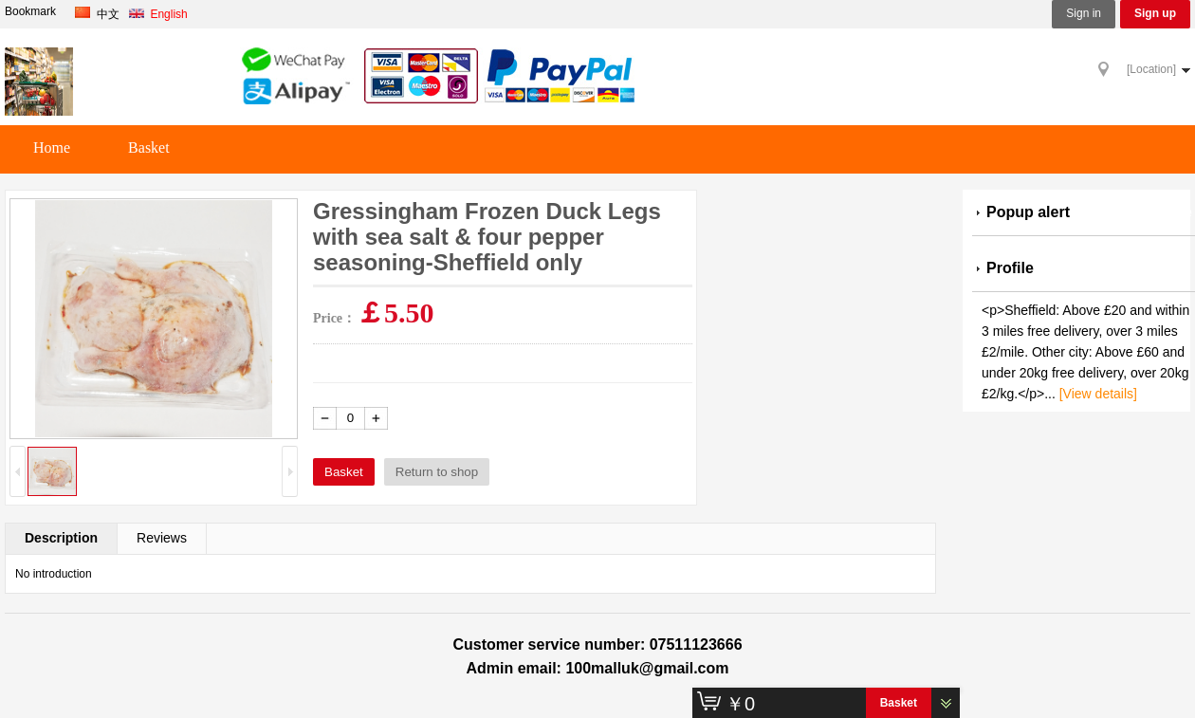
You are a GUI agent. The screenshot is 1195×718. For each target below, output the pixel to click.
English (161, 14)
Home (51, 147)
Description (61, 537)
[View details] (1098, 393)
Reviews (162, 537)
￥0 (740, 703)
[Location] (1151, 69)
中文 (100, 14)
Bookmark (30, 12)
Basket (149, 147)
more (1173, 212)
